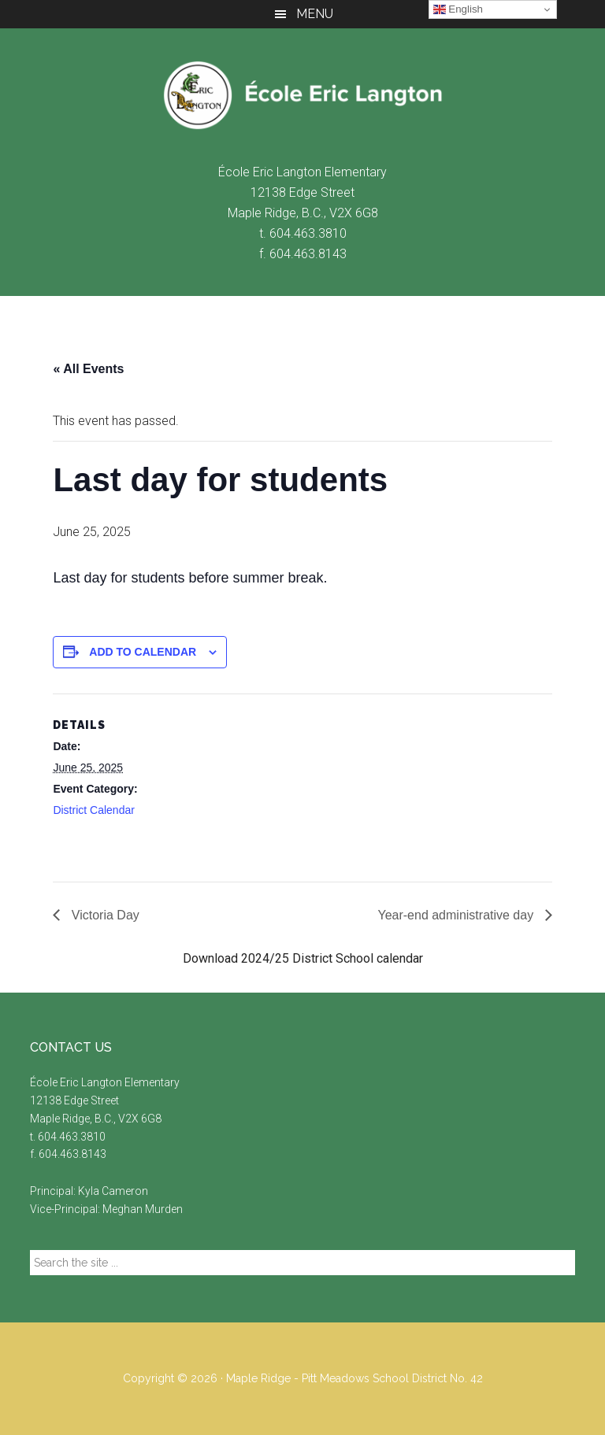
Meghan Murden (142, 1209)
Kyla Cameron (113, 1191)
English (458, 9)
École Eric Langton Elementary (302, 95)
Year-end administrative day (456, 915)
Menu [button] (314, 13)
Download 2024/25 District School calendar (303, 958)
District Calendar (93, 810)
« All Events (88, 368)
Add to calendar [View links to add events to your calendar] (142, 651)
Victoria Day (103, 915)
